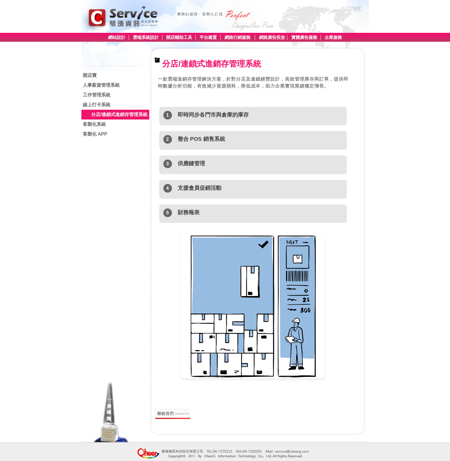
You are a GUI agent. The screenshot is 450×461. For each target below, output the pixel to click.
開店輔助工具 (178, 37)
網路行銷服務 (237, 37)
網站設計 (116, 37)
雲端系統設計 (146, 37)
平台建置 (208, 37)
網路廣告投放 (272, 37)
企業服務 (332, 37)
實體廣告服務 (304, 37)
